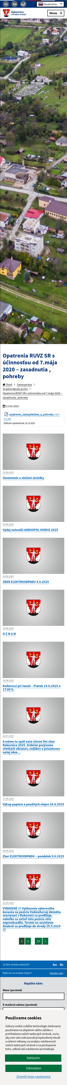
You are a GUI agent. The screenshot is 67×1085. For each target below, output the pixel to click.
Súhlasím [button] (33, 1058)
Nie (62, 964)
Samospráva (24, 384)
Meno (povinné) (12, 990)
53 (38, 941)
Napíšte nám (56, 973)
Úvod (7, 384)
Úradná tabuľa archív (15, 389)
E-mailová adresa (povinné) (20, 1004)
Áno (55, 964)
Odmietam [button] (33, 1068)
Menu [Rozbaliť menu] (55, 13)
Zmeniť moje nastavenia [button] (33, 1076)
